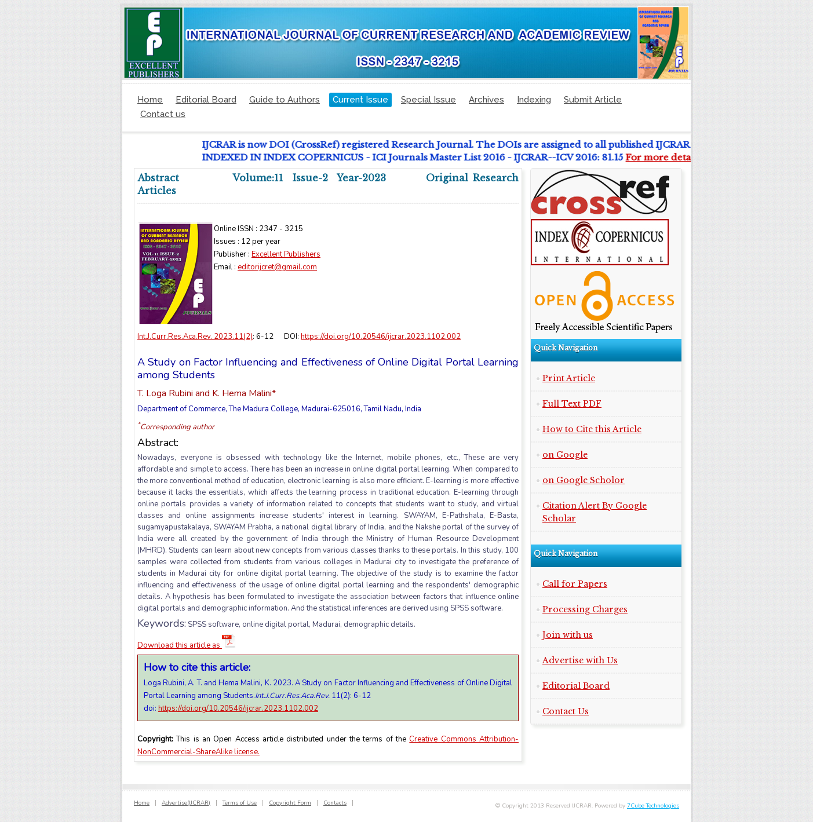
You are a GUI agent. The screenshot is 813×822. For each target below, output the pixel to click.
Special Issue (428, 99)
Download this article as (186, 645)
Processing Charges (585, 609)
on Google (565, 455)
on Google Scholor (583, 480)
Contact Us (565, 711)
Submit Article (593, 99)
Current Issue (360, 99)
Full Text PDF (571, 404)
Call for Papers (574, 584)
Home (150, 99)
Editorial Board (206, 99)
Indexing (534, 99)
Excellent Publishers (285, 254)
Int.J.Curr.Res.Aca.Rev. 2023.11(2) (195, 336)
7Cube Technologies (653, 806)
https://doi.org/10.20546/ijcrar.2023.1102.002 (381, 336)
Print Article (568, 378)
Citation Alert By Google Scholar (594, 512)
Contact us (162, 114)
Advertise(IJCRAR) (186, 803)
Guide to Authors (284, 99)
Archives (486, 99)
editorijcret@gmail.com (277, 267)
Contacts (335, 803)
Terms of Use (240, 803)
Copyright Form (290, 803)
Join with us (567, 635)
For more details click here (689, 157)
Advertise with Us (580, 660)
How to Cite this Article (591, 429)
